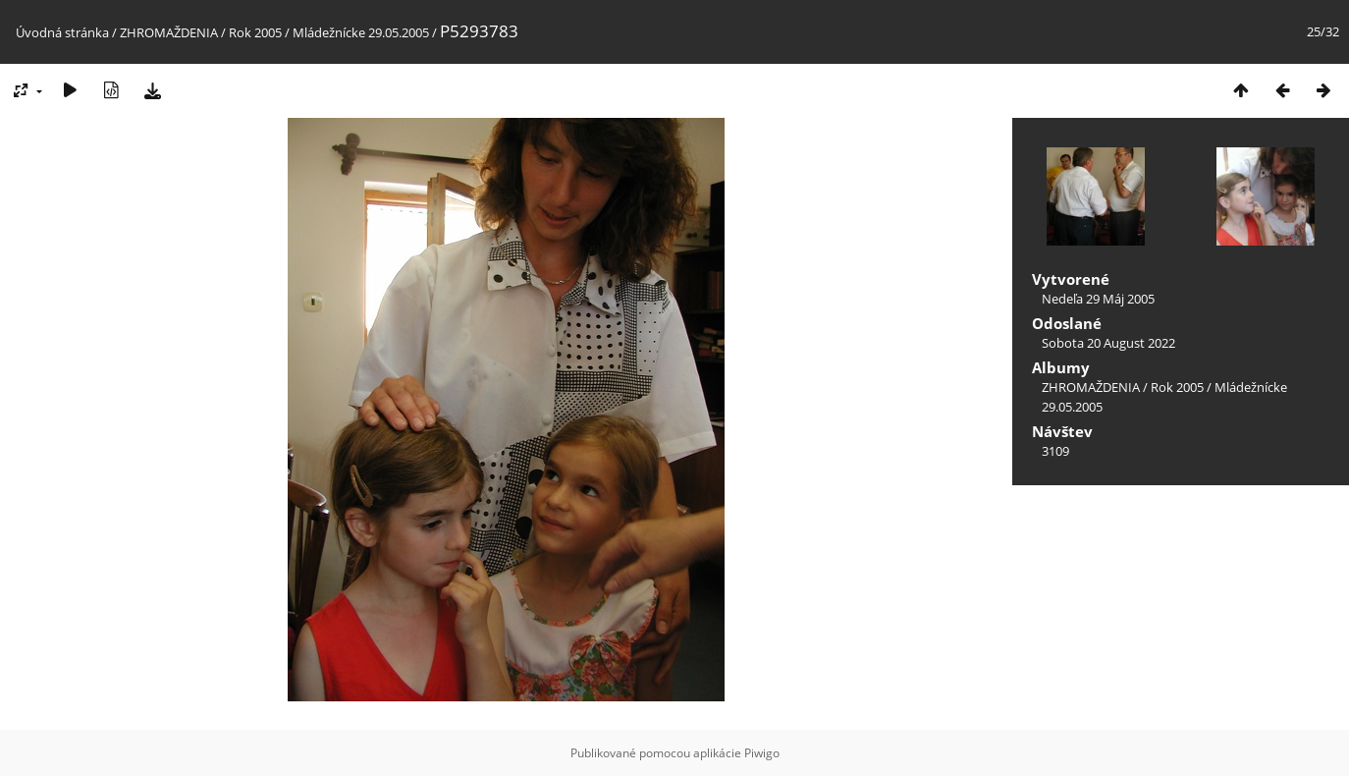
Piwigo (762, 753)
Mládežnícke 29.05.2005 (361, 32)
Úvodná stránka (62, 32)
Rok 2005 (255, 32)
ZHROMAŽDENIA (169, 32)
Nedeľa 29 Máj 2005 (1098, 298)
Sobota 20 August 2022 (1108, 343)
